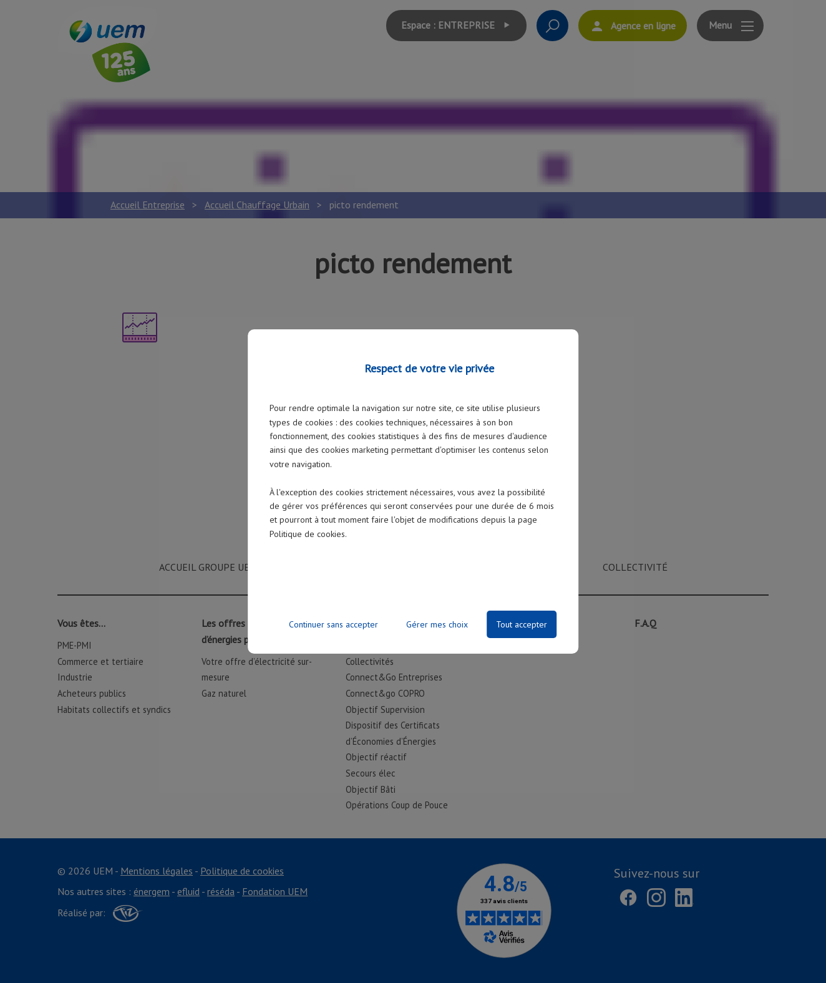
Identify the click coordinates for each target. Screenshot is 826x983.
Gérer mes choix (437, 624)
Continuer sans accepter (333, 624)
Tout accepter (521, 624)
